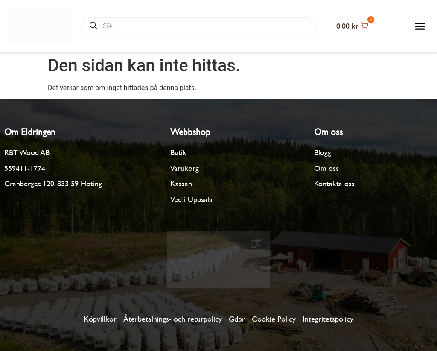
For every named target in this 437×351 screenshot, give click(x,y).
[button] (420, 26)
